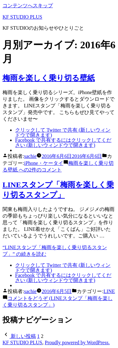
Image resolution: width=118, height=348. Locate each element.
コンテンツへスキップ (28, 5)
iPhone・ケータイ (43, 163)
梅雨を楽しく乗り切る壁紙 (49, 78)
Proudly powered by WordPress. (77, 342)
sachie (30, 156)
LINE (109, 291)
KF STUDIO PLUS (22, 17)
